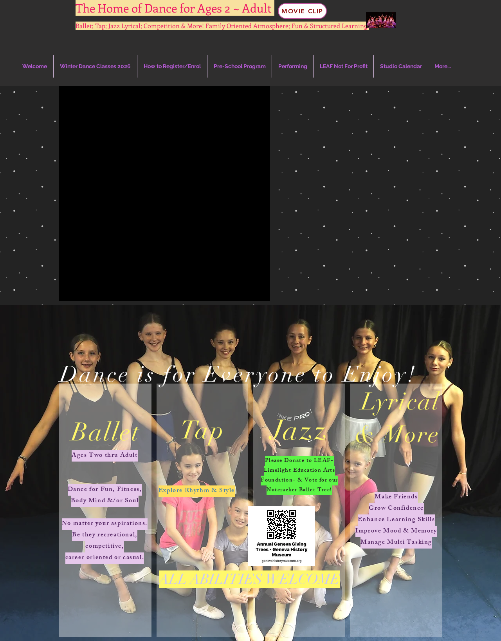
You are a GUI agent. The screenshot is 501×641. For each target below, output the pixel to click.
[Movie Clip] (302, 11)
